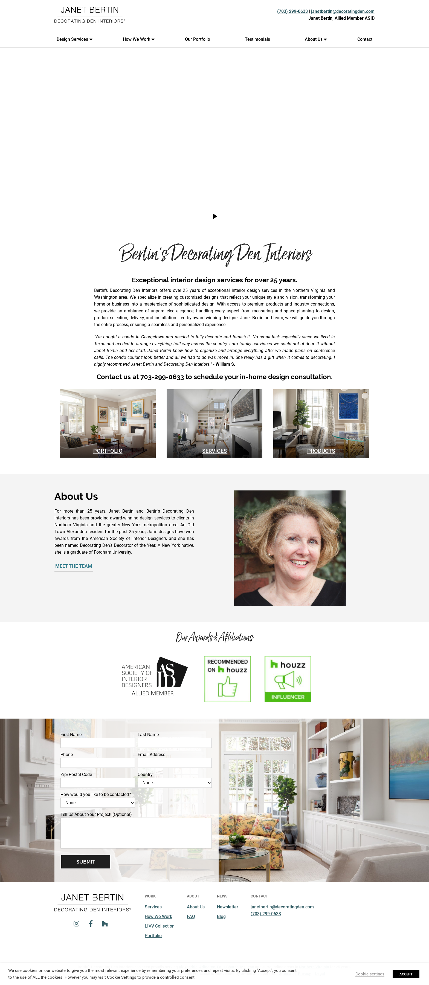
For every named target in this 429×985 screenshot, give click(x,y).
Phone (66, 754)
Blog (221, 916)
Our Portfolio (197, 39)
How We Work (137, 39)
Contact (364, 39)
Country (145, 774)
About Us (315, 39)
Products (321, 451)
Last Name (148, 734)
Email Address (151, 754)
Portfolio (108, 451)
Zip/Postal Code (76, 774)
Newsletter (227, 907)
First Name (71, 734)
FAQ (191, 916)
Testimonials (257, 39)
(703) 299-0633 (292, 11)
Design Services (73, 39)
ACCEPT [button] (406, 974)
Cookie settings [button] (369, 974)
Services (214, 451)
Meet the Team (73, 566)
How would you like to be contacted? (95, 794)
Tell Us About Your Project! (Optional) (96, 814)
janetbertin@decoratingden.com (343, 11)
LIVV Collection (160, 926)
